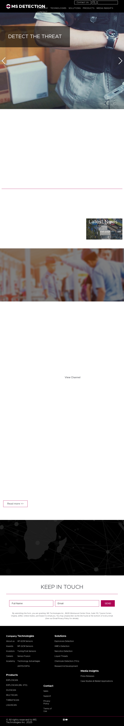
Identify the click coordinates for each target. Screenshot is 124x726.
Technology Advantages (28, 661)
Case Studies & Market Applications (97, 681)
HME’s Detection (62, 646)
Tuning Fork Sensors (26, 651)
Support (47, 696)
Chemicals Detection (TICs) (67, 661)
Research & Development (66, 666)
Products (88, 8)
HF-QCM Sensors (25, 641)
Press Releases (87, 676)
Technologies (58, 8)
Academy (10, 661)
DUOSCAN (11, 690)
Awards (9, 646)
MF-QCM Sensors (25, 646)
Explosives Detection (64, 641)
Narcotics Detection (63, 651)
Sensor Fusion (23, 656)
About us (10, 641)
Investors (10, 651)
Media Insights (105, 8)
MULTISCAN (11, 695)
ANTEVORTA (23, 666)
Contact (42, 12)
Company (42, 8)
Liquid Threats (61, 656)
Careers (9, 656)
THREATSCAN (12, 700)
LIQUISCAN (11, 705)
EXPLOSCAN (12, 680)
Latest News (103, 221)
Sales (45, 691)
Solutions (75, 8)
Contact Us (83, 2)
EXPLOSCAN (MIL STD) (16, 685)
